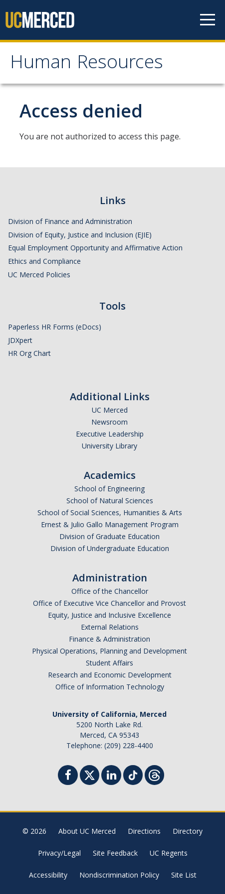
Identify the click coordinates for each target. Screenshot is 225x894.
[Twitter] (89, 774)
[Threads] (154, 774)
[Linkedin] (111, 776)
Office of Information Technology (109, 686)
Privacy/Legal (59, 853)
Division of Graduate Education (109, 536)
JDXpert (20, 340)
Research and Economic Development (110, 674)
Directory (188, 831)
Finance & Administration (109, 639)
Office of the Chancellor (109, 591)
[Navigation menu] (208, 20)
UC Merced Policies (39, 274)
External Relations (110, 627)
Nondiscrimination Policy (119, 875)
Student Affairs (109, 663)
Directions (144, 831)
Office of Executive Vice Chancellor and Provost (109, 603)
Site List (184, 875)
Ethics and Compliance (44, 261)
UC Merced (110, 410)
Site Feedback (115, 853)
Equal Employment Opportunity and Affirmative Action (95, 247)
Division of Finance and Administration (70, 221)
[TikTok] (133, 774)
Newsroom (109, 422)
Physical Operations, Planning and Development (109, 651)
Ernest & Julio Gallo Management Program (110, 524)
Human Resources (86, 64)
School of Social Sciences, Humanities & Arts (109, 512)
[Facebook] (67, 776)
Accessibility (48, 875)
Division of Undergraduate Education (109, 548)
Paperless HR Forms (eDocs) (54, 327)
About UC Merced (87, 831)
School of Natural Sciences (109, 500)
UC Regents (169, 853)
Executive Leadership (110, 434)
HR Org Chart (29, 353)
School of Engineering (109, 488)
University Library (109, 445)
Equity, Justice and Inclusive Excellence (109, 615)
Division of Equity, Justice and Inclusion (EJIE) (80, 234)
